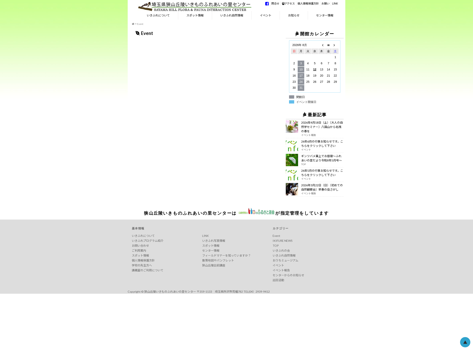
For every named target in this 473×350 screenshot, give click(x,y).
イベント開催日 (306, 102)
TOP (276, 245)
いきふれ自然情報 (231, 15)
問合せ (275, 3)
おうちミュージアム (285, 260)
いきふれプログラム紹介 (147, 240)
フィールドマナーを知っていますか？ (226, 255)
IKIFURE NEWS (283, 240)
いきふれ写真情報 (213, 240)
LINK (335, 3)
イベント (265, 15)
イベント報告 (281, 270)
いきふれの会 (281, 250)
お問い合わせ (140, 245)
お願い (325, 3)
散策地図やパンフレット (218, 260)
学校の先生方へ (142, 265)
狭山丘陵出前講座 (213, 265)
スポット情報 (195, 15)
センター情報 (324, 15)
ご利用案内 (139, 250)
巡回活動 (278, 280)
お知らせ (294, 15)
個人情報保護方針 (308, 3)
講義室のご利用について (147, 270)
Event (140, 23)
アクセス (288, 3)
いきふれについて (158, 15)
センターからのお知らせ (288, 275)
